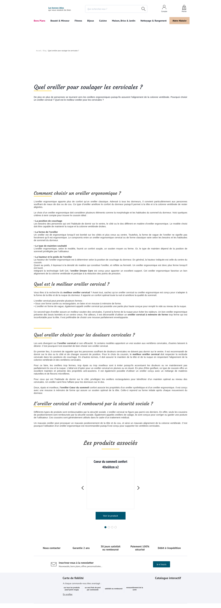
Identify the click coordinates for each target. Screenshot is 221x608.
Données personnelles (116, 598)
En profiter (68, 550)
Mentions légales (76, 598)
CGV (89, 598)
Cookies (99, 598)
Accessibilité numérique (142, 598)
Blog (44, 76)
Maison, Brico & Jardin (124, 20)
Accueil (38, 76)
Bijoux (90, 20)
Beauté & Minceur (59, 20)
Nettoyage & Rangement (154, 20)
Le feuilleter (171, 546)
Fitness (78, 20)
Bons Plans (39, 20)
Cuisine (103, 20)
